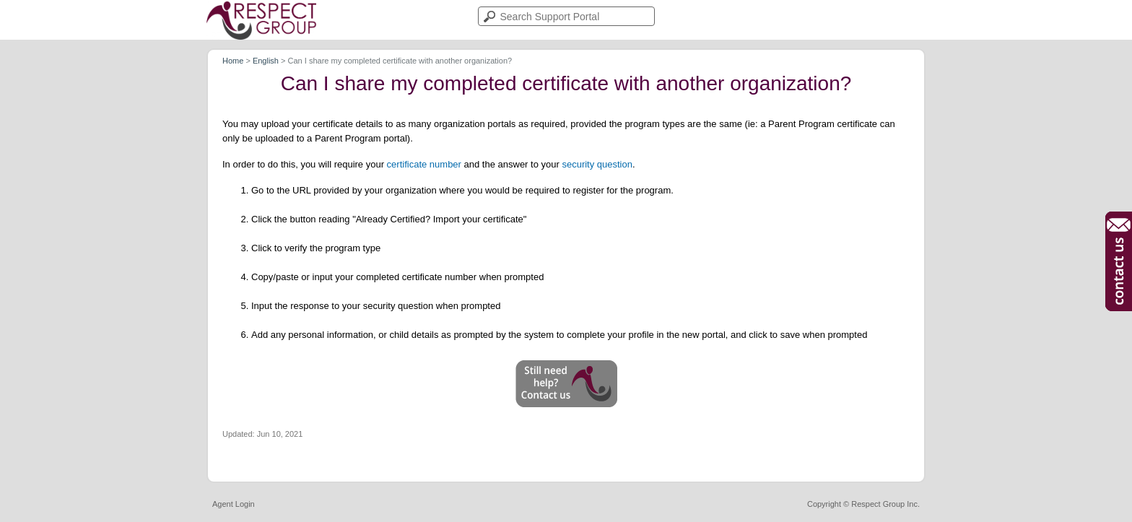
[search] (566, 16)
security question (597, 164)
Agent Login (233, 504)
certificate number (424, 164)
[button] (566, 383)
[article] (566, 262)
